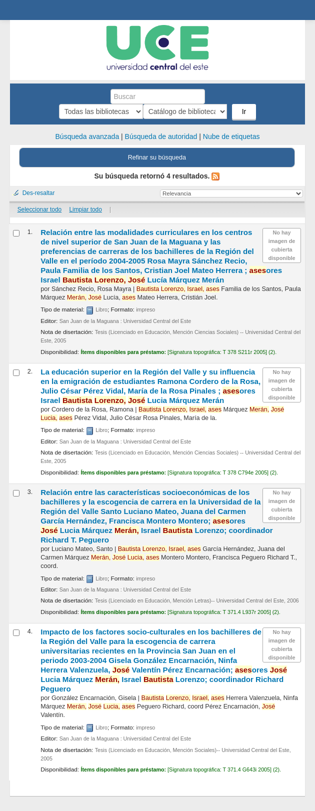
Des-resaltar (38, 193)
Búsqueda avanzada (88, 136)
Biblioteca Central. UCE (20, 10)
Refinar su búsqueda (157, 157)
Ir (202, 112)
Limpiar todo (85, 209)
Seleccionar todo (40, 209)
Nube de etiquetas (231, 136)
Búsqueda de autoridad (161, 136)
